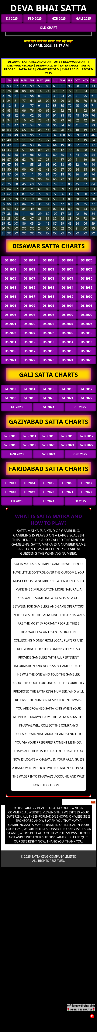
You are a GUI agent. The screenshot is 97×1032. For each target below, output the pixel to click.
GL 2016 (67, 389)
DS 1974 (67, 269)
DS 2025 (12, 18)
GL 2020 (48, 398)
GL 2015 (48, 389)
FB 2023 (17, 501)
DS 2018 (48, 351)
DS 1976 (10, 278)
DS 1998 (48, 315)
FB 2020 (48, 492)
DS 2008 (48, 333)
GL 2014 (29, 389)
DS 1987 (29, 297)
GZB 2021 (67, 445)
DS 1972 (29, 269)
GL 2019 (29, 398)
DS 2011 (10, 342)
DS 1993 (48, 306)
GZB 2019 (29, 445)
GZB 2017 (86, 436)
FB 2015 (48, 483)
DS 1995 (86, 306)
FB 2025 (80, 501)
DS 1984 (67, 287)
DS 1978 (48, 278)
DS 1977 (29, 278)
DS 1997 (29, 315)
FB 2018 (10, 492)
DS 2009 (67, 333)
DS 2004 (67, 324)
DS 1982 (29, 287)
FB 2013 (10, 483)
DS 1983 (48, 287)
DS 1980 (86, 278)
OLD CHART (48, 28)
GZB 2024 (48, 454)
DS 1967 (29, 260)
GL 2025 (80, 407)
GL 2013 (10, 389)
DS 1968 (48, 260)
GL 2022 (86, 398)
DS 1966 (10, 260)
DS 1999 (67, 315)
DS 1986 (10, 297)
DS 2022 (29, 360)
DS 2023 (48, 360)
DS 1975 (86, 269)
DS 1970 (86, 260)
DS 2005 (86, 324)
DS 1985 (86, 287)
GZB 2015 (48, 436)
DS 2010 (86, 333)
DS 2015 (86, 342)
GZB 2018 (10, 445)
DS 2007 (29, 333)
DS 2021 (10, 360)
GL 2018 (10, 398)
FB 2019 (29, 492)
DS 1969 (67, 260)
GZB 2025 (59, 18)
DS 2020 (86, 351)
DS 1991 (10, 306)
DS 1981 (10, 287)
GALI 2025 (83, 18)
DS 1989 (67, 297)
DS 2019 (67, 351)
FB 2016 (67, 483)
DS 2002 (29, 324)
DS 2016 (10, 351)
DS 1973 (48, 269)
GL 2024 (48, 407)
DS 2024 (67, 360)
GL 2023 (17, 407)
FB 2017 (86, 483)
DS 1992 (29, 306)
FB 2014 (29, 483)
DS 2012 (29, 342)
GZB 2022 (86, 445)
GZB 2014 (29, 436)
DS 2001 (10, 324)
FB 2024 (48, 501)
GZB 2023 (17, 454)
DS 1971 (10, 269)
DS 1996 (10, 315)
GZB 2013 (10, 436)
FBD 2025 (35, 18)
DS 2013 (48, 342)
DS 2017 (29, 351)
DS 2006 (10, 333)
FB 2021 (67, 492)
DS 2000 (86, 315)
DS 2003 (48, 324)
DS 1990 (86, 297)
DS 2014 (67, 342)
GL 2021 (67, 398)
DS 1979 (67, 278)
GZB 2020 (48, 445)
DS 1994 (67, 306)
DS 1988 (48, 297)
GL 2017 (86, 389)
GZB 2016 (67, 436)
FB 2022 (86, 492)
